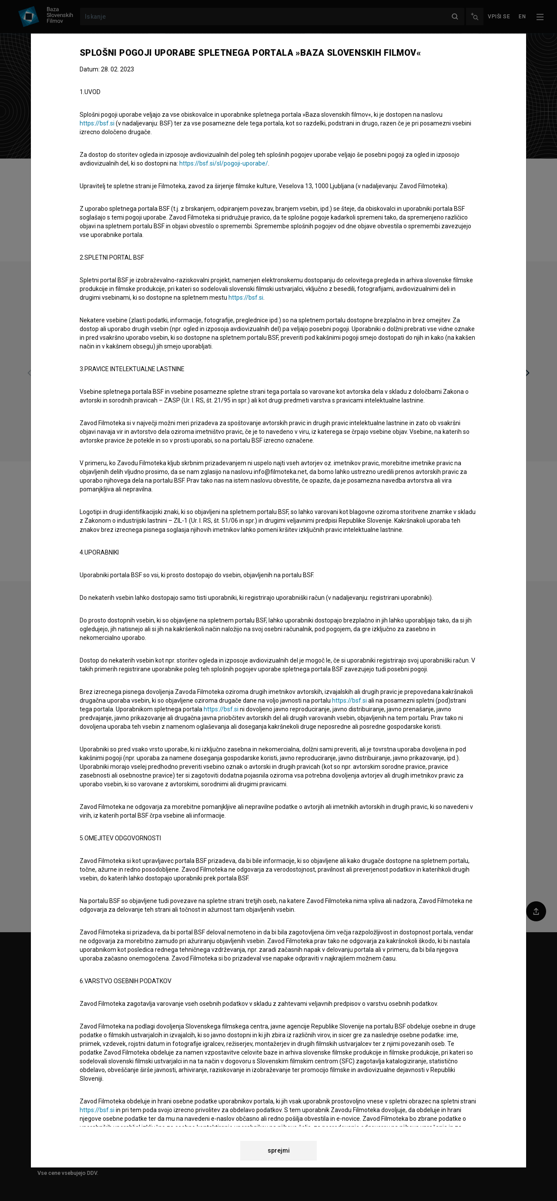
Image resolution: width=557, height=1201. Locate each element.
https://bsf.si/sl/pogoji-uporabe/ (223, 163)
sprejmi (279, 1150)
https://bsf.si (97, 123)
